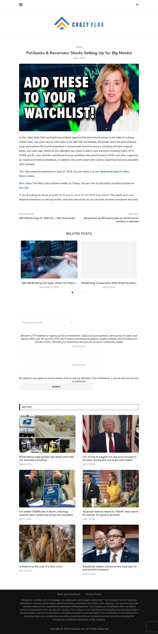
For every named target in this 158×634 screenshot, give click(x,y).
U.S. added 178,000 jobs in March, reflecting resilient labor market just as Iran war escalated (46, 513)
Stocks (79, 47)
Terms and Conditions (68, 594)
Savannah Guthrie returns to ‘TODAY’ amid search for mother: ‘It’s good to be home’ (110, 513)
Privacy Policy (93, 594)
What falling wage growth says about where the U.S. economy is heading (46, 458)
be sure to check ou (73, 195)
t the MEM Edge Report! (96, 195)
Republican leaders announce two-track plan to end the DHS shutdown (109, 568)
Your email (79, 369)
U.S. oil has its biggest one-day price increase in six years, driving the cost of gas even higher (109, 458)
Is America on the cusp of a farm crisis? (41, 566)
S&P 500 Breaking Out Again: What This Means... (49, 283)
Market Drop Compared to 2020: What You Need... (109, 283)
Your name (79, 350)
